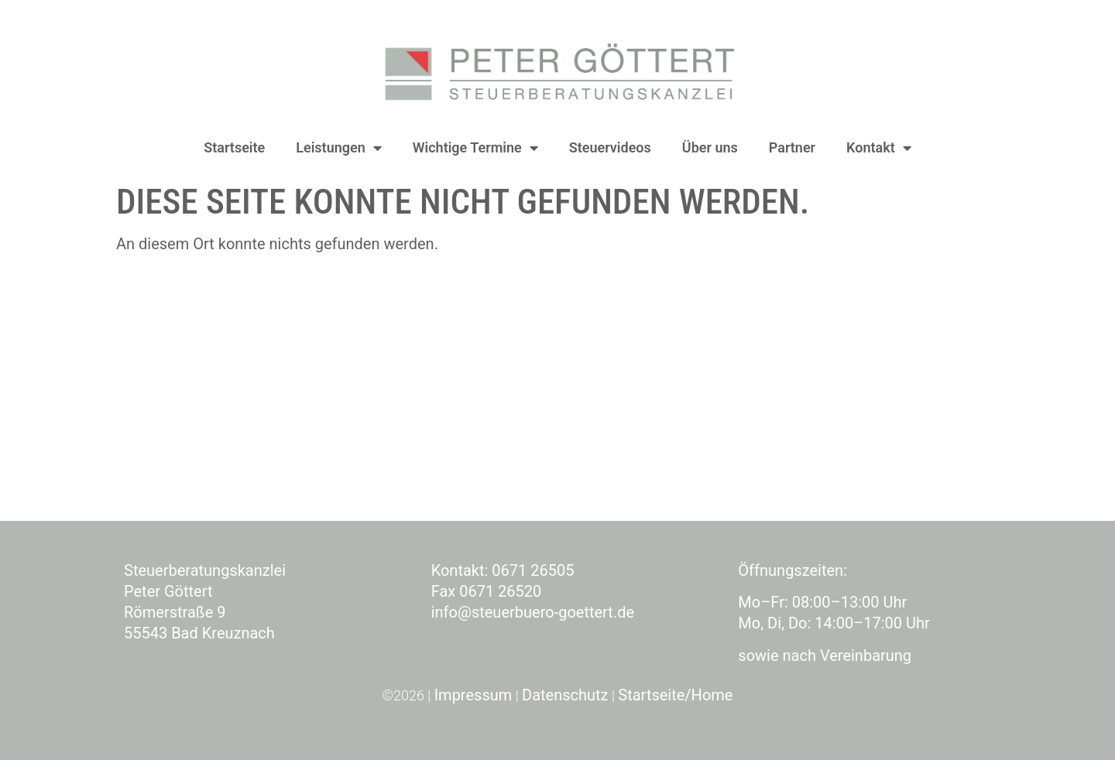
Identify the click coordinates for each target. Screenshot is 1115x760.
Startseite (234, 147)
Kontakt (878, 148)
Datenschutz (565, 695)
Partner (792, 147)
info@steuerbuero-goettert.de (532, 612)
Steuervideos (610, 147)
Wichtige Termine (475, 148)
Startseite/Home (675, 695)
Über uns (710, 147)
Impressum (473, 695)
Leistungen (338, 148)
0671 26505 (533, 570)
